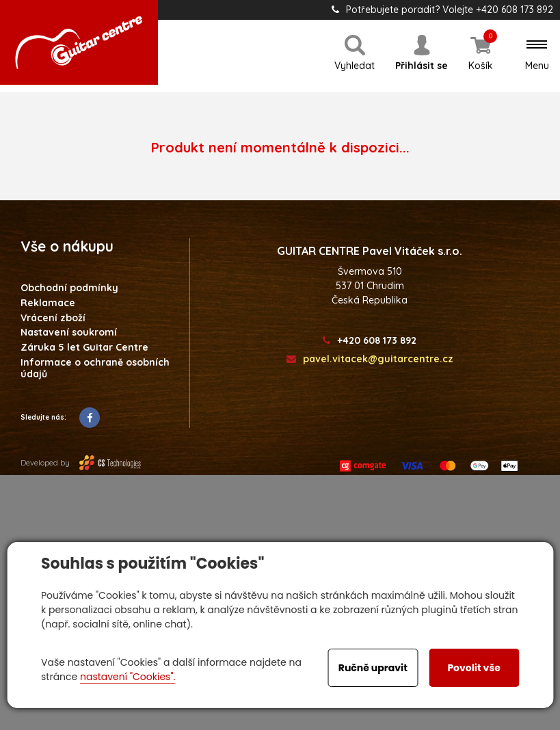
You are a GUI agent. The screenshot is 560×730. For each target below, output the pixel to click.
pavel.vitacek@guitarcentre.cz (369, 359)
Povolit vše (473, 668)
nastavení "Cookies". (127, 677)
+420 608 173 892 (369, 341)
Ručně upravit (373, 668)
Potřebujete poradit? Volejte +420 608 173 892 (442, 9)
